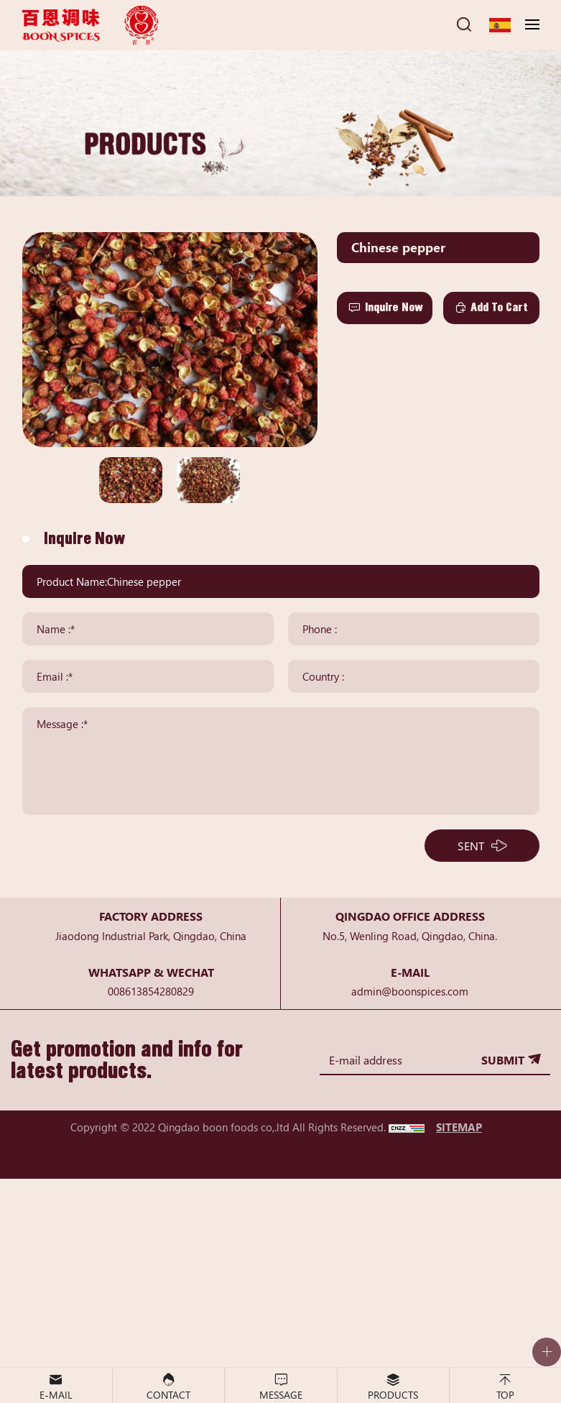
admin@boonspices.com (409, 991)
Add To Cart (499, 307)
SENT (471, 845)
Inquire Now (394, 307)
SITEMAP (459, 1127)
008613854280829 (151, 991)
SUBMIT (502, 1059)
